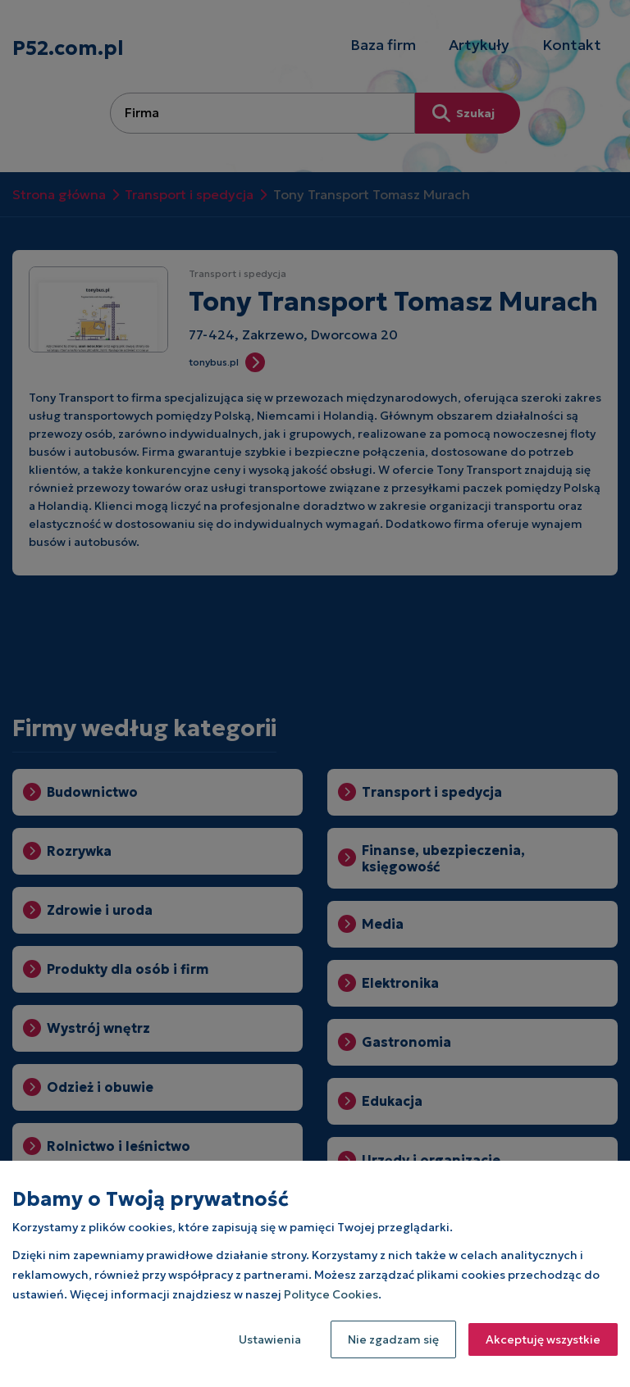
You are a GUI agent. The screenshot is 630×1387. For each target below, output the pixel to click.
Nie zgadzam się (393, 1339)
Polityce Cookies (331, 1294)
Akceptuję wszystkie (543, 1339)
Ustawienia (270, 1339)
